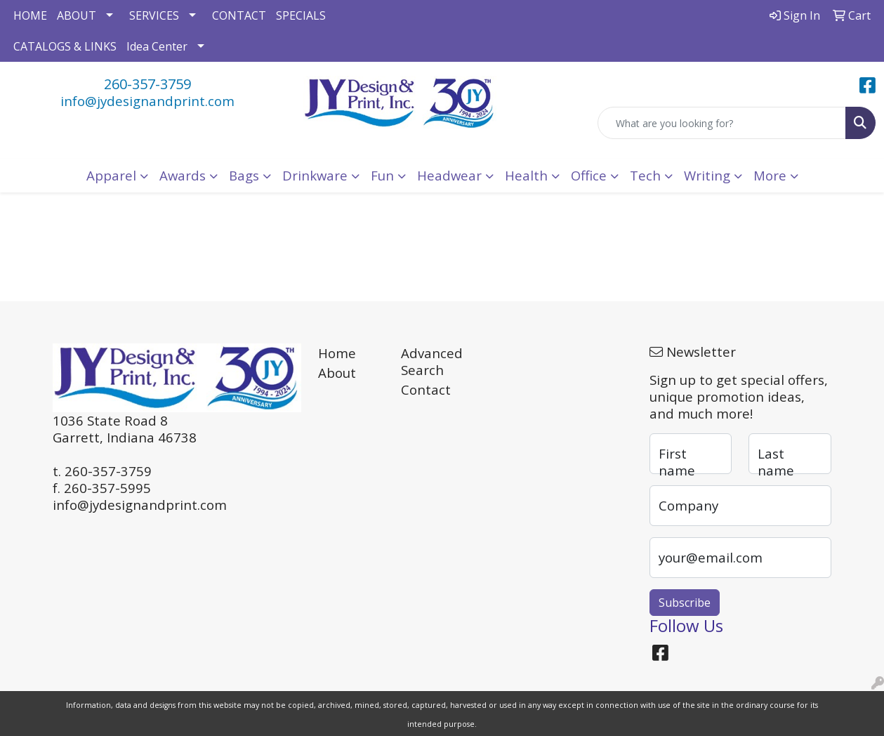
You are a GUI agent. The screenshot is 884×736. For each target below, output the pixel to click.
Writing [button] (707, 175)
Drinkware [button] (315, 175)
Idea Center (156, 46)
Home (337, 353)
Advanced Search (432, 361)
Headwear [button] (449, 175)
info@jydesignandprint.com (147, 101)
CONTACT (239, 15)
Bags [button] (244, 175)
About (337, 372)
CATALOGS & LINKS (65, 46)
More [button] (769, 175)
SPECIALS (301, 15)
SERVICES (154, 15)
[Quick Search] (722, 123)
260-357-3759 (147, 83)
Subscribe (685, 602)
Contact (426, 389)
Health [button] (526, 175)
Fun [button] (382, 175)
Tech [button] (645, 175)
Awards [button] (182, 175)
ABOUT (76, 15)
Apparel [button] (111, 175)
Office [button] (589, 175)
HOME (30, 15)
